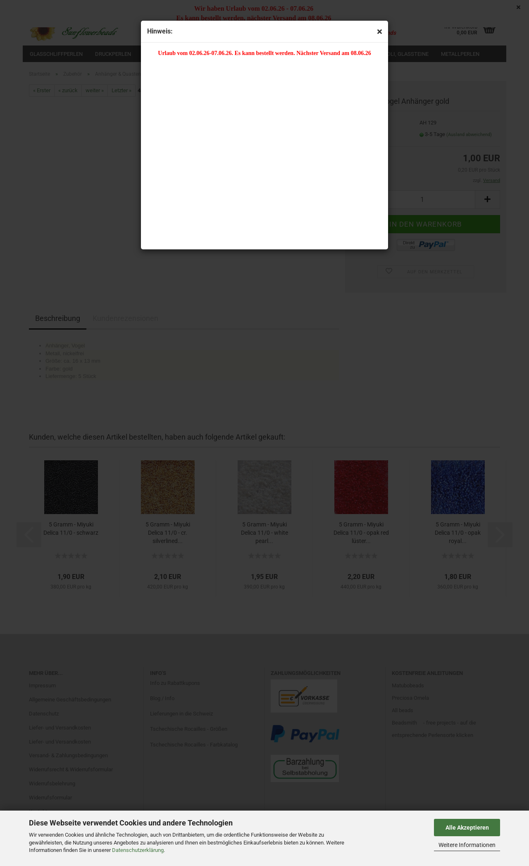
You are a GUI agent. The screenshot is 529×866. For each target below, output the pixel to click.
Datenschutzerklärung (138, 850)
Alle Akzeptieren (467, 827)
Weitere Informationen (467, 845)
